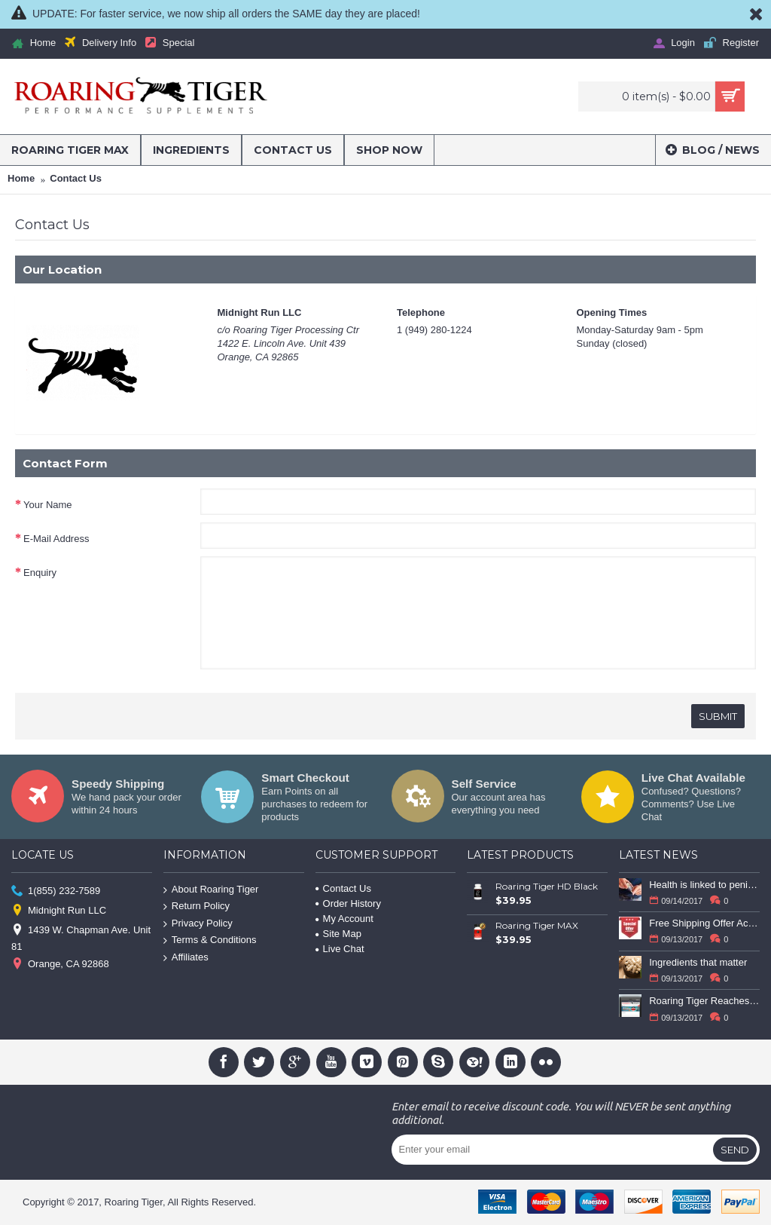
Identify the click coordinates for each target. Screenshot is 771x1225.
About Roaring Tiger (211, 889)
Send (735, 1150)
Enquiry (39, 572)
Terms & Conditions (210, 940)
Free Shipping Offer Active (704, 923)
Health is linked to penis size (704, 884)
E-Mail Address (56, 538)
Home (21, 178)
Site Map (338, 933)
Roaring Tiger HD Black (546, 886)
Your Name (47, 504)
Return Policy (196, 906)
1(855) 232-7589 (55, 890)
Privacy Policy (198, 923)
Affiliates (186, 957)
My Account (344, 918)
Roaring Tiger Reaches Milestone (704, 1000)
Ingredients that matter (698, 962)
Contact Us (76, 178)
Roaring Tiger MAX (536, 925)
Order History (348, 903)
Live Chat (339, 948)
